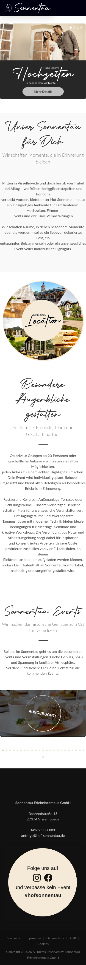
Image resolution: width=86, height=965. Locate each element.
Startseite (13, 938)
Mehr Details (43, 91)
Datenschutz (55, 938)
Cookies (43, 944)
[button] (3, 750)
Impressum (33, 938)
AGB (72, 938)
